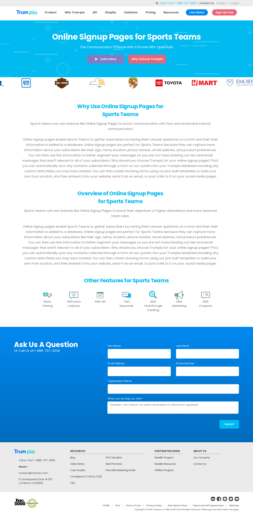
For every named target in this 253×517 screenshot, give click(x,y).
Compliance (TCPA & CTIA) (86, 476)
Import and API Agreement (208, 505)
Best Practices (114, 464)
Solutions (131, 12)
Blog (72, 457)
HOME (106, 505)
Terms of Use (133, 505)
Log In (235, 3)
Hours (221, 3)
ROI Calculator (114, 457)
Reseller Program (164, 457)
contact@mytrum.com (33, 473)
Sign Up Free (224, 12)
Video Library (77, 464)
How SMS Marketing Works (120, 470)
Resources (171, 12)
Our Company (201, 457)
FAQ (72, 483)
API (95, 12)
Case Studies (77, 470)
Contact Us (206, 3)
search (157, 3)
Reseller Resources (165, 464)
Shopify (110, 12)
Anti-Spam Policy (177, 505)
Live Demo (196, 12)
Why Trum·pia (75, 12)
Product (51, 12)
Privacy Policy (154, 505)
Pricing (150, 12)
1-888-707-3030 (186, 3)
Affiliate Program (164, 470)
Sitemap (234, 505)
